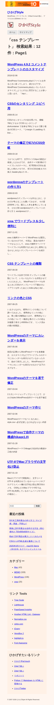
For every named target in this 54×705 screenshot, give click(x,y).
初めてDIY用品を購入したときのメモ (25, 536)
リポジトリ (19, 676)
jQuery (17, 629)
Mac (16, 567)
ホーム (12, 32)
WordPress (19, 577)
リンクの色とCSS (19, 298)
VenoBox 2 (19, 633)
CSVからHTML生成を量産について (24, 541)
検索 (38, 506)
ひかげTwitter (20, 688)
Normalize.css (20, 619)
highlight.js (19, 638)
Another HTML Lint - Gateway (27, 614)
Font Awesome (20, 643)
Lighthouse (19, 605)
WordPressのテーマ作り (24, 407)
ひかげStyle (15, 12)
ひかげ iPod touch (22, 661)
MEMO (17, 572)
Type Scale (19, 600)
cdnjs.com (18, 624)
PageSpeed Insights (23, 610)
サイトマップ (25, 32)
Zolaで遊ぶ (19, 666)
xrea (16, 582)
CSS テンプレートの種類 (24, 263)
